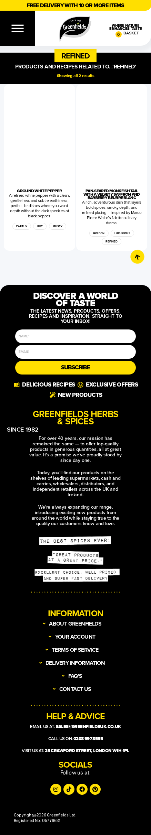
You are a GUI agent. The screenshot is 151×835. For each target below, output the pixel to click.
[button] (75, 55)
